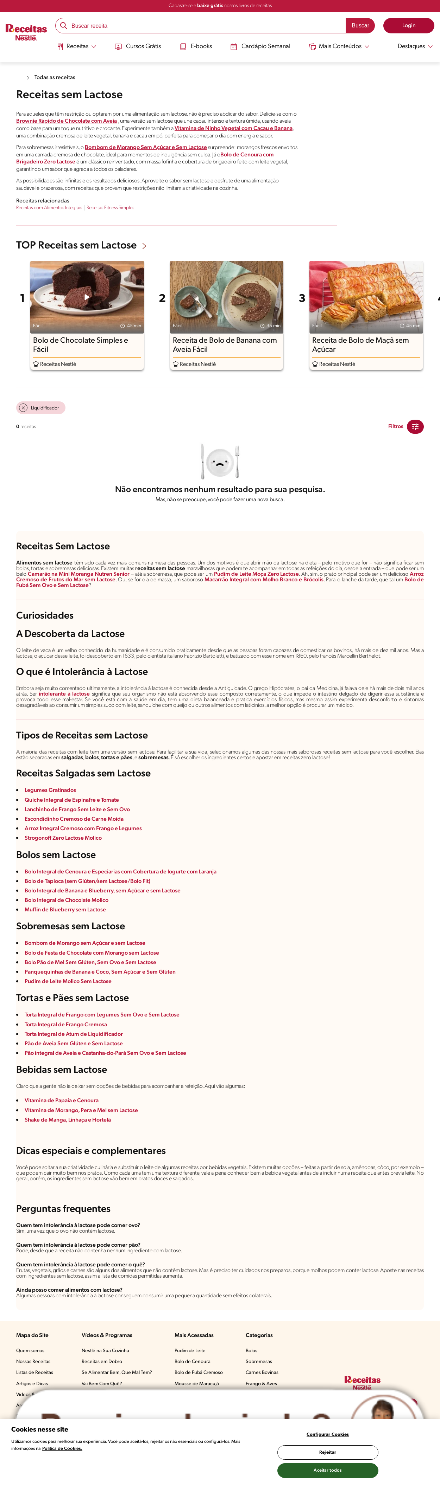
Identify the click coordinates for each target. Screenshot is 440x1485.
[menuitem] (76, 49)
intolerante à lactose (64, 694)
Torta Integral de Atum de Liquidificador (74, 1034)
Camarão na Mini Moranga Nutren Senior (79, 574)
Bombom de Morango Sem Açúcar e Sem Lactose (146, 147)
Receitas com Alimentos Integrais (49, 208)
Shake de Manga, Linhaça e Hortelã (68, 1120)
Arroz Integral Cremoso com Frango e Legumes (83, 829)
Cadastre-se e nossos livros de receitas (220, 5)
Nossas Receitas (33, 1361)
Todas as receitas (54, 77)
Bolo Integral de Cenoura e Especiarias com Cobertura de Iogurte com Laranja (120, 872)
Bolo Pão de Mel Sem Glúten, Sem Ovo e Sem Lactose (90, 963)
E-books (196, 46)
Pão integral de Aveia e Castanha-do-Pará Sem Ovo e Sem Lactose (105, 1053)
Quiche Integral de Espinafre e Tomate (72, 800)
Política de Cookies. (62, 1448)
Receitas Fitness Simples (110, 208)
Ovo (47, 585)
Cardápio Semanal (260, 46)
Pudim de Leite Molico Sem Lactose (68, 981)
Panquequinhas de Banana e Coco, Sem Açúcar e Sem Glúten (100, 972)
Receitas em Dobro (102, 1361)
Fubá (22, 585)
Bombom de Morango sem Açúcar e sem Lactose (85, 943)
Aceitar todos (328, 1470)
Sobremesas (259, 1361)
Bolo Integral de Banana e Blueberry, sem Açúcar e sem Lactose (103, 891)
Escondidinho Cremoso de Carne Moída (74, 819)
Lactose (79, 585)
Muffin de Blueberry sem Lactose (65, 910)
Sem (35, 585)
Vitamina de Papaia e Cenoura (62, 1101)
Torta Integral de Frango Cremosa (66, 1025)
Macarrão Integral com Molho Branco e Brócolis (264, 580)
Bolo (410, 580)
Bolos (251, 1351)
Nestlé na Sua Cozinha (105, 1351)
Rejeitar (327, 1452)
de (420, 580)
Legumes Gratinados (50, 790)
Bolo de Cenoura (192, 1361)
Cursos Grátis (138, 46)
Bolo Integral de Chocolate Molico (66, 900)
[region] (220, 1452)
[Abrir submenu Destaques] (410, 47)
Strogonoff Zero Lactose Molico (63, 838)
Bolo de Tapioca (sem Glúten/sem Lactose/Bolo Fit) (87, 881)
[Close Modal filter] (415, 427)
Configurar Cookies (328, 1434)
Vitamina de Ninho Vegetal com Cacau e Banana (234, 128)
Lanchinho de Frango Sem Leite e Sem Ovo (77, 810)
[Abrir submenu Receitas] (76, 47)
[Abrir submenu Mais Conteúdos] (339, 47)
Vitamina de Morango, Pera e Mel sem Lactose (81, 1110)
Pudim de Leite (190, 1351)
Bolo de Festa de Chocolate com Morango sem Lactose (92, 953)
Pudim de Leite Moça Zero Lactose (256, 574)
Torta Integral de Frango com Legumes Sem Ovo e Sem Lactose (102, 1015)
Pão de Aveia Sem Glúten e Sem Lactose (74, 1044)
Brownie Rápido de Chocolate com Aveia (66, 121)
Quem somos (30, 1351)
